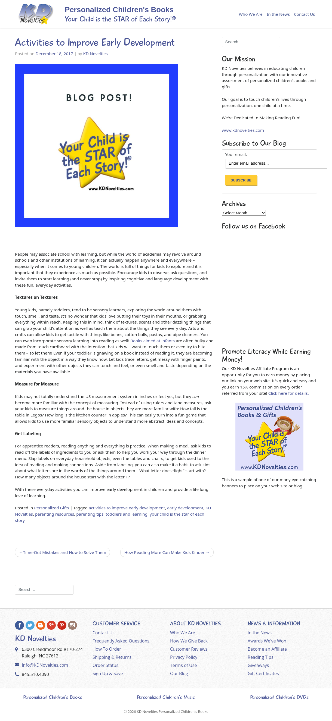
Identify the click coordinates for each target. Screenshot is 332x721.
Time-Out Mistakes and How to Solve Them (64, 552)
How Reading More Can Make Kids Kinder (164, 552)
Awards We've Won (267, 641)
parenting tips (89, 514)
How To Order (107, 649)
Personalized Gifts (51, 507)
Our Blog (179, 673)
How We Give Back (189, 641)
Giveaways (258, 665)
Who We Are (251, 14)
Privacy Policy (183, 657)
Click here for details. (288, 393)
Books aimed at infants (152, 340)
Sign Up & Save (108, 673)
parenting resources (54, 514)
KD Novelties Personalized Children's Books (172, 711)
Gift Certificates (263, 673)
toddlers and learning (126, 514)
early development (185, 507)
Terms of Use (183, 665)
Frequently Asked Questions (121, 641)
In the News (278, 14)
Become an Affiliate (267, 649)
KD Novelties (95, 53)
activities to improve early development (127, 507)
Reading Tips (260, 657)
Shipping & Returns (112, 657)
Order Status (105, 665)
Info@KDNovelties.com (45, 665)
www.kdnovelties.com (243, 130)
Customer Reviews (188, 649)
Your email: (236, 154)
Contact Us (304, 14)
